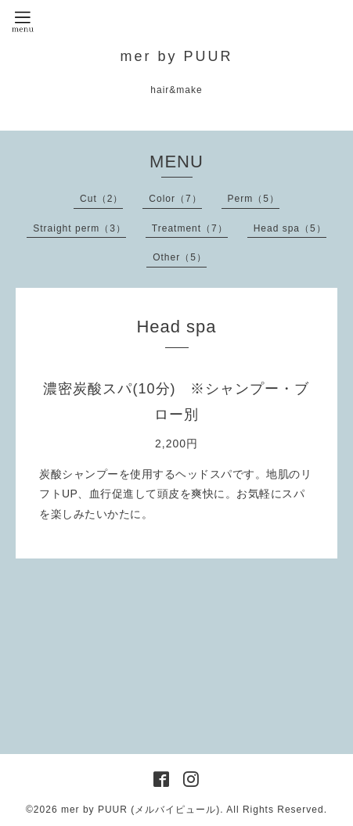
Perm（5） (253, 198)
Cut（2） (101, 198)
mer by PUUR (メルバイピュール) (140, 809)
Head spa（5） (290, 228)
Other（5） (180, 257)
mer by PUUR (176, 56)
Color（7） (175, 198)
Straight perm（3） (79, 228)
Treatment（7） (190, 228)
